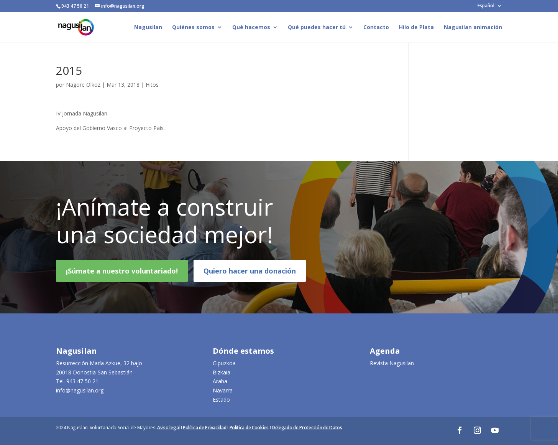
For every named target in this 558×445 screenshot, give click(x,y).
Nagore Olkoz (83, 84)
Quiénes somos (193, 28)
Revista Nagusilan (392, 363)
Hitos (152, 84)
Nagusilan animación (473, 28)
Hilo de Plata (416, 28)
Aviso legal (168, 427)
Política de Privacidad (204, 427)
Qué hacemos (251, 28)
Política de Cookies (249, 427)
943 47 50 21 (82, 381)
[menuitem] (490, 7)
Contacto (376, 28)
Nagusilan (148, 28)
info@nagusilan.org (79, 390)
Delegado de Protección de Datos (307, 427)
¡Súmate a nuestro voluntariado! (122, 275)
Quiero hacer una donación (250, 275)
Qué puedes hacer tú (317, 28)
